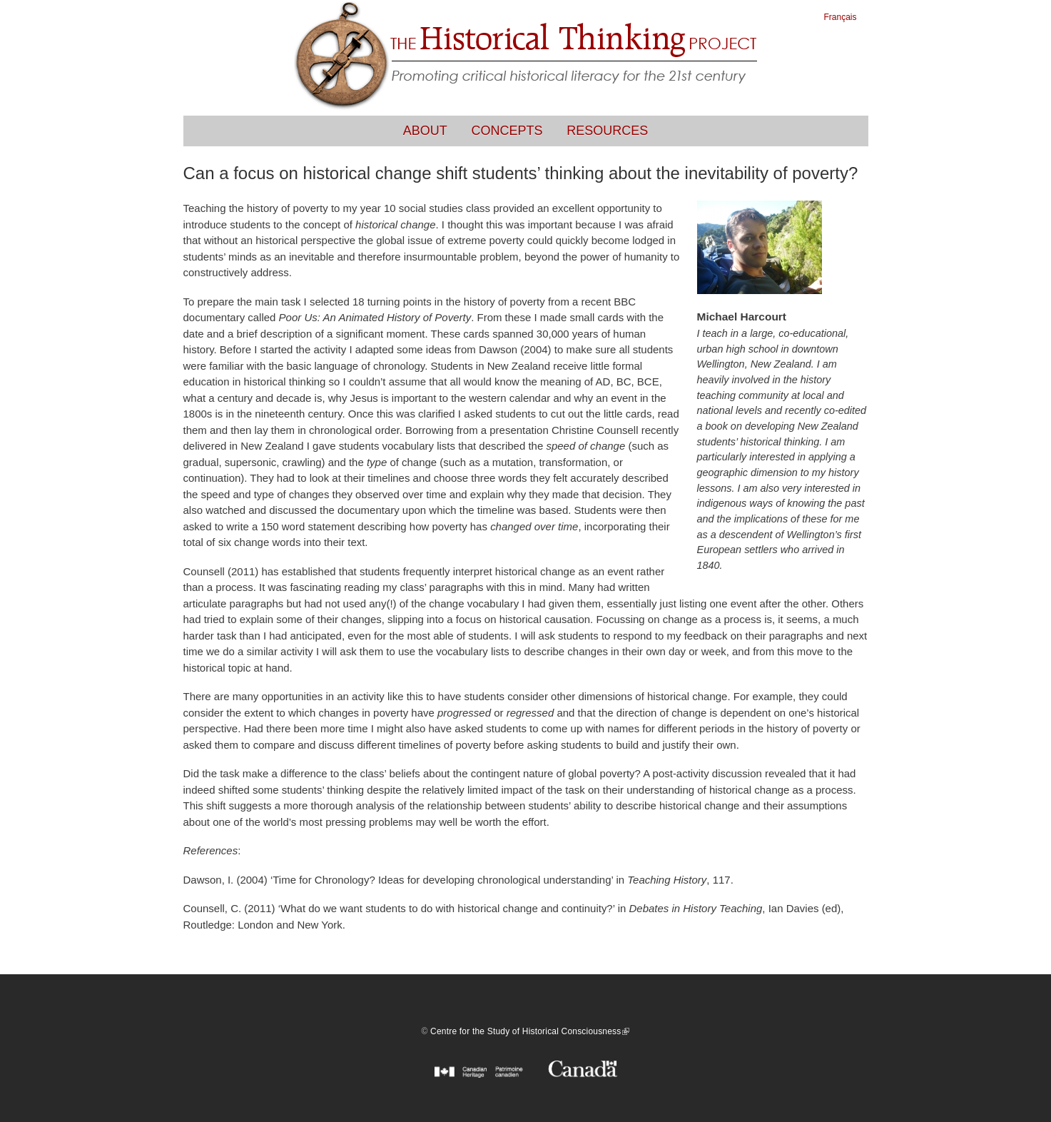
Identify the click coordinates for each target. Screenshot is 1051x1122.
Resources (607, 130)
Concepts (507, 130)
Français (840, 17)
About (425, 130)
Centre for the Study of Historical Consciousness (529, 1031)
